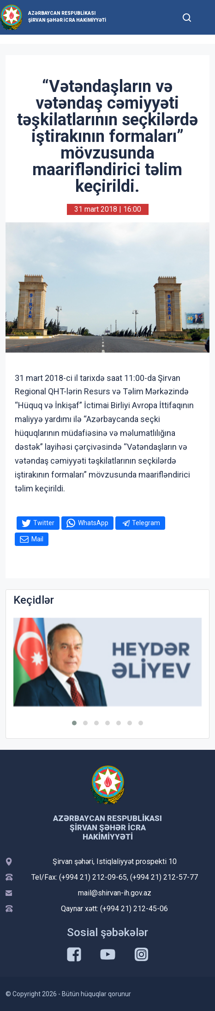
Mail (37, 539)
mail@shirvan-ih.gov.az (114, 892)
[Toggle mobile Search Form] (187, 16)
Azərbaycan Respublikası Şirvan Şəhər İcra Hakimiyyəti (67, 17)
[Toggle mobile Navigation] (205, 17)
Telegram (146, 523)
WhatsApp (93, 523)
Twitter (43, 523)
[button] (74, 723)
